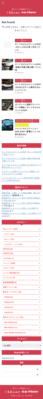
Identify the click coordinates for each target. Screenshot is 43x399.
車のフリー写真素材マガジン (22, 388)
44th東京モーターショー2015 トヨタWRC (19, 208)
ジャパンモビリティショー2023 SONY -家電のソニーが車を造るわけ (27, 132)
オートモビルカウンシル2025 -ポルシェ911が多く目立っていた (28, 47)
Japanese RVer (8, 358)
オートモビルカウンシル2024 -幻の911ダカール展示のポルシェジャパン (28, 87)
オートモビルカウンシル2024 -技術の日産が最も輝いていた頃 (28, 67)
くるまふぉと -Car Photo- (21, 12)
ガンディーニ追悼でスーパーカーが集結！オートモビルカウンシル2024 (27, 107)
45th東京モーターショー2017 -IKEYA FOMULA (21, 198)
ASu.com (7, 200)
